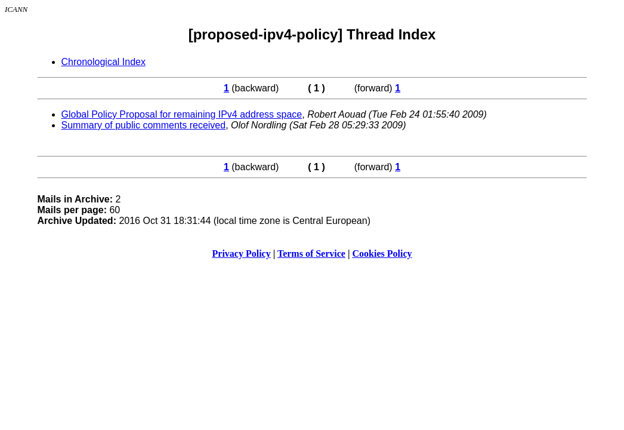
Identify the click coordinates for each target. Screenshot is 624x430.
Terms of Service (311, 253)
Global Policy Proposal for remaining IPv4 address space (181, 114)
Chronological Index (103, 62)
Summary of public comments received (143, 125)
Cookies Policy (382, 253)
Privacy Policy (241, 253)
